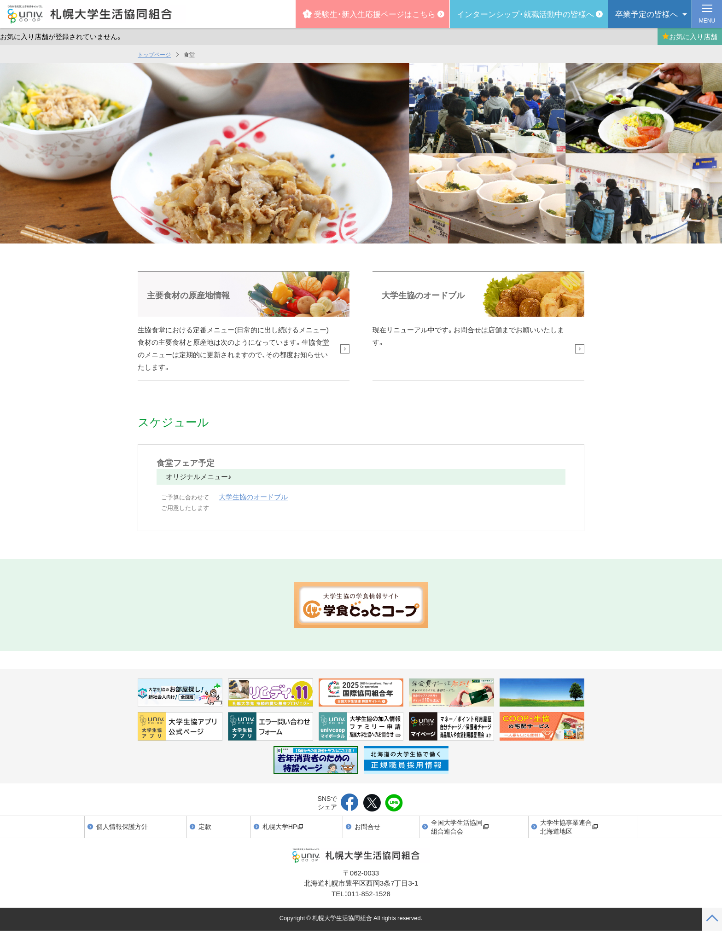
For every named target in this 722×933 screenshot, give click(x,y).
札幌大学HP (282, 826)
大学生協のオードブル (253, 497)
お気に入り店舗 (689, 36)
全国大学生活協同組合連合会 (460, 826)
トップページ (154, 54)
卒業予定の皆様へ (646, 13)
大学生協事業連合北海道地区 (569, 826)
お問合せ (367, 826)
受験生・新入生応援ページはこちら (369, 13)
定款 (204, 826)
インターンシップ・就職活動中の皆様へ (525, 13)
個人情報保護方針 (122, 826)
